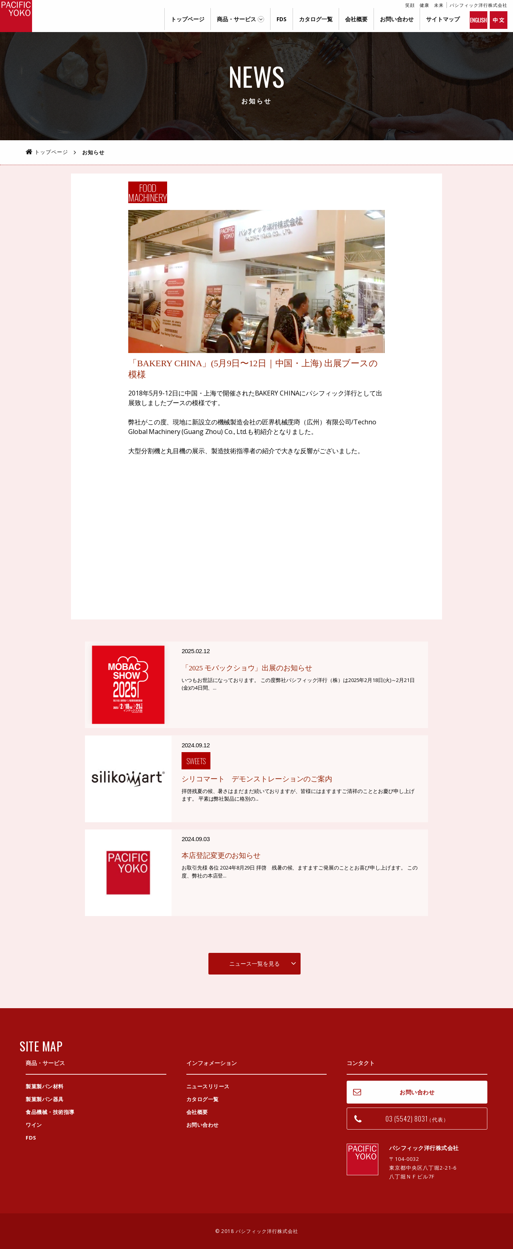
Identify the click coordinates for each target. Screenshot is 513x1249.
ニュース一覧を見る (254, 963)
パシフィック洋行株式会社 (16, 16)
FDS (282, 19)
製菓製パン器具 (45, 1099)
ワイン (34, 1124)
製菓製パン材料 (45, 1086)
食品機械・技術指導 (50, 1112)
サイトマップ (443, 19)
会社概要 (356, 19)
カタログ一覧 (316, 19)
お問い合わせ (397, 19)
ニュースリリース (208, 1086)
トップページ (187, 19)
